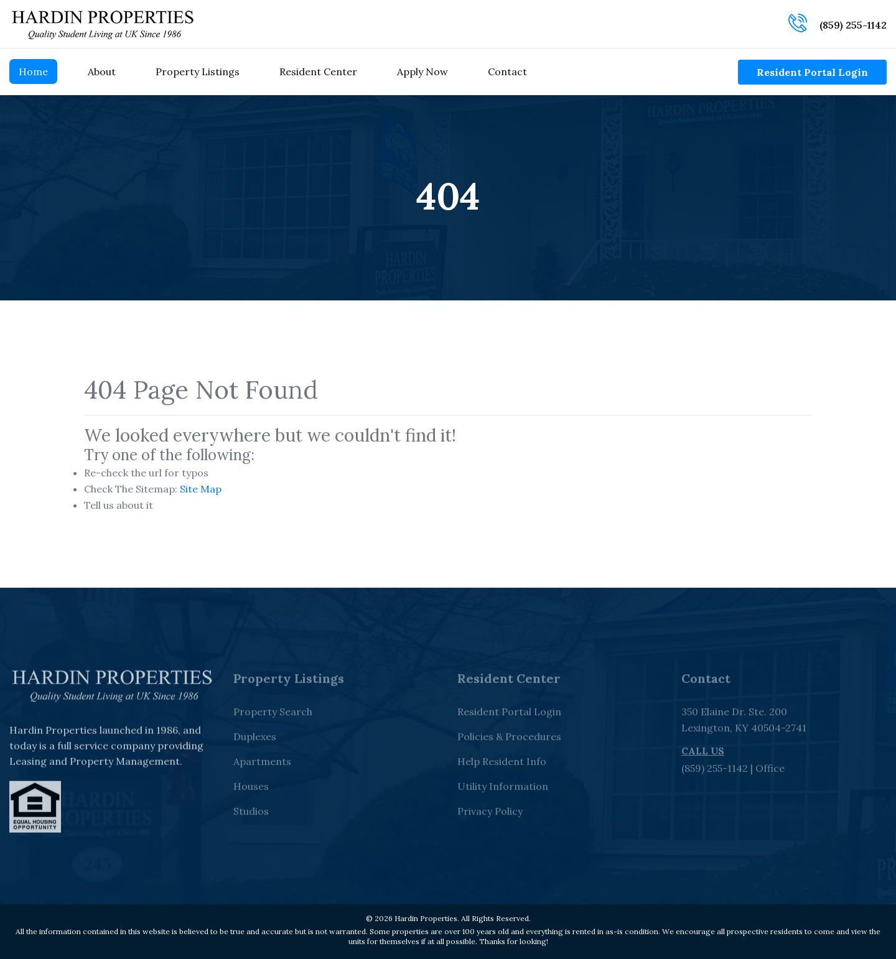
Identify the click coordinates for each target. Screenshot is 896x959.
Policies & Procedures (509, 741)
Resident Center (318, 71)
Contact (507, 71)
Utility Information (502, 791)
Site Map (201, 489)
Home (33, 71)
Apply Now (422, 71)
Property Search (272, 716)
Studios (251, 816)
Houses (251, 791)
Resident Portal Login (812, 72)
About (102, 71)
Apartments (262, 766)
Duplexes (254, 741)
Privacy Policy (490, 816)
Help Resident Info (501, 766)
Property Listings (198, 71)
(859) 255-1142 (853, 25)
